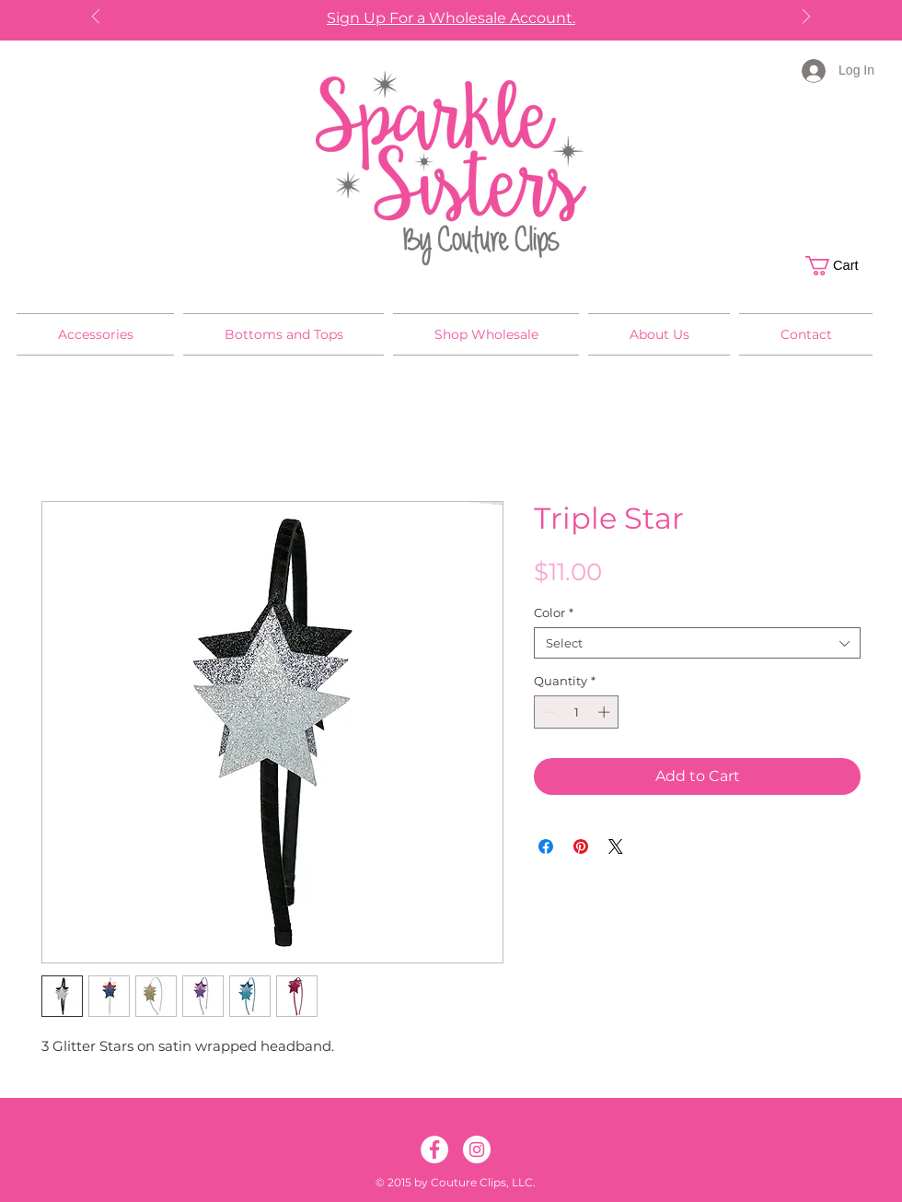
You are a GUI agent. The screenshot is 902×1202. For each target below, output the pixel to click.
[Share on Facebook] (546, 846)
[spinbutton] (577, 712)
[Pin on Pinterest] (581, 846)
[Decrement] (548, 712)
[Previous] (95, 18)
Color (553, 612)
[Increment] (606, 712)
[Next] (806, 18)
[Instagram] (477, 1149)
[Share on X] (616, 846)
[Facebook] (434, 1149)
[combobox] (697, 643)
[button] (841, 265)
